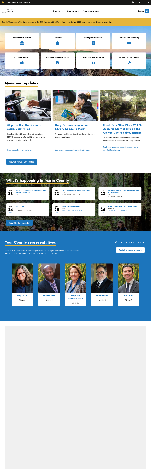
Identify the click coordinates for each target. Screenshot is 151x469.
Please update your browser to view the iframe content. (75, 203)
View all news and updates (21, 162)
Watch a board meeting (130, 250)
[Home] (8, 11)
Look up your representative (131, 242)
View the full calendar (19, 223)
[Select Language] (141, 2)
